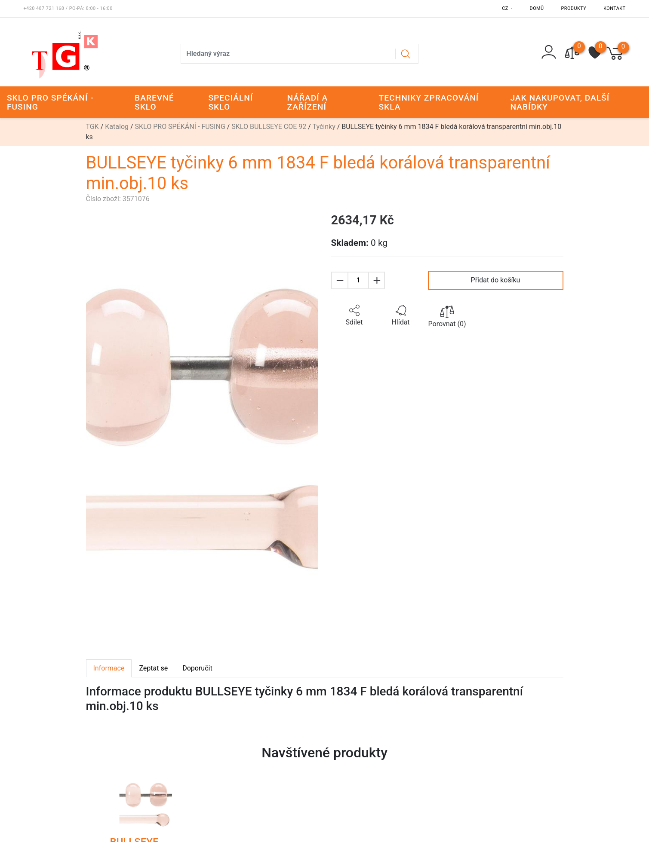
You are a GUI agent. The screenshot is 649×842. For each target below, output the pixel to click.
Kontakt (614, 8)
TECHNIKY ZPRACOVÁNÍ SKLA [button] (428, 102)
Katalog (117, 126)
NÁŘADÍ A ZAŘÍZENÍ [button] (307, 102)
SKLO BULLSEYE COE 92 (268, 126)
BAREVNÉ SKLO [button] (154, 102)
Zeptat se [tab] (153, 668)
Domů (537, 8)
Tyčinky (324, 126)
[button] (354, 315)
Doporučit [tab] (197, 668)
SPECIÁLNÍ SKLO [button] (230, 102)
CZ (506, 8)
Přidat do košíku (495, 280)
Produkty (574, 8)
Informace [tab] (109, 668)
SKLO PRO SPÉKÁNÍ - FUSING (180, 126)
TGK (92, 126)
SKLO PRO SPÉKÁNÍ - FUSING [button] (50, 102)
